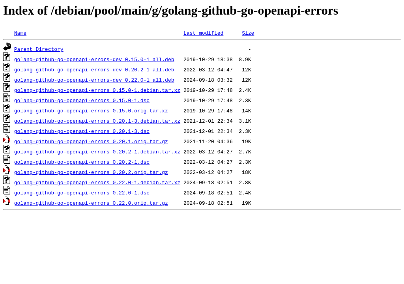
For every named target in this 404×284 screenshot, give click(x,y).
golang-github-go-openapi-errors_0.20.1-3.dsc (82, 131)
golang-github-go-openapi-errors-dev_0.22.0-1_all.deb (94, 79)
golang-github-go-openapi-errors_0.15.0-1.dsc (82, 100)
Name (20, 32)
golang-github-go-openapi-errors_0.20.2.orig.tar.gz (91, 172)
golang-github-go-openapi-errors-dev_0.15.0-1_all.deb (94, 59)
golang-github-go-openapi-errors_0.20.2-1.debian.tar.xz (97, 151)
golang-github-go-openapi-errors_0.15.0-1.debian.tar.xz (97, 89)
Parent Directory (39, 48)
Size (248, 32)
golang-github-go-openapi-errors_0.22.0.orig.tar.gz (91, 202)
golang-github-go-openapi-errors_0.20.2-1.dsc (82, 161)
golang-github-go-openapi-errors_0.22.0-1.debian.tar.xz (97, 182)
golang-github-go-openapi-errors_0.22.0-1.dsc (82, 192)
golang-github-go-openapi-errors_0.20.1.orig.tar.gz (91, 141)
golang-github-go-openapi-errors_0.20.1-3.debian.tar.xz (97, 120)
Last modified (203, 32)
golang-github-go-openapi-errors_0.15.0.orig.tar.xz (91, 110)
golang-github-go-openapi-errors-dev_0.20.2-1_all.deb (94, 69)
